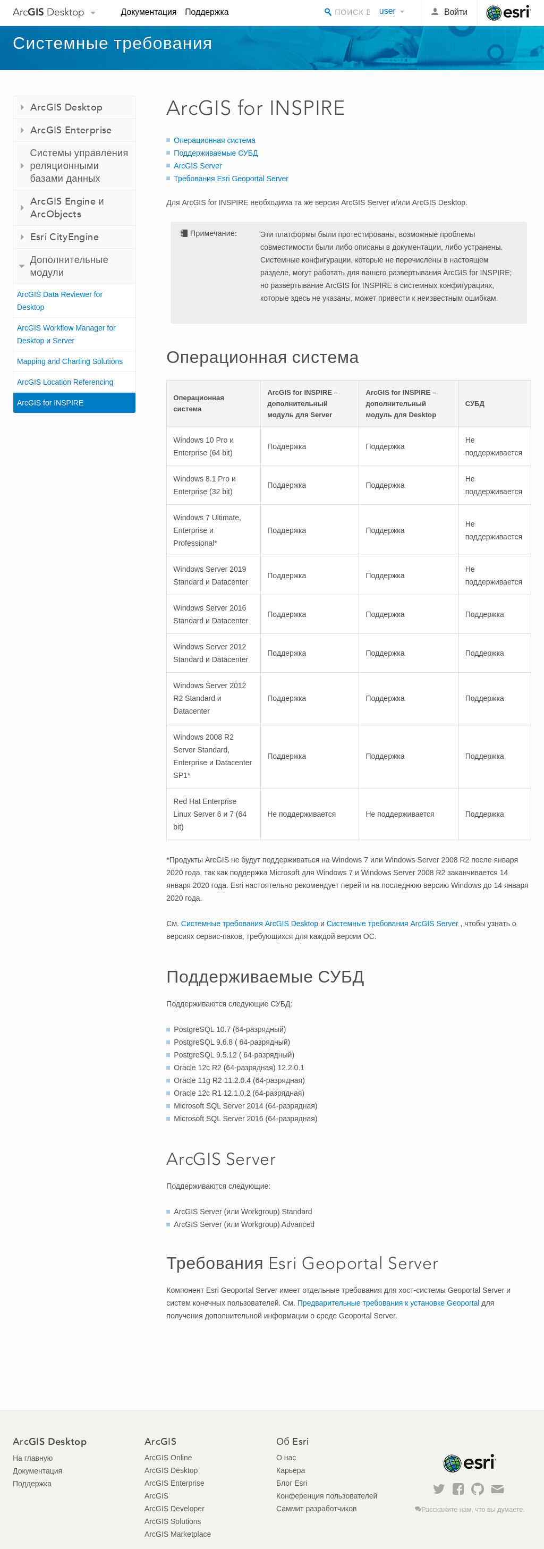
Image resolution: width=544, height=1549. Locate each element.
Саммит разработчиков (316, 1508)
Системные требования (112, 43)
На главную (33, 1458)
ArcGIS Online (168, 1457)
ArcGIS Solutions (172, 1521)
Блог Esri (291, 1483)
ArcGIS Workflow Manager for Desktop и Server (66, 334)
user (387, 10)
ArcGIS (156, 1496)
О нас (286, 1457)
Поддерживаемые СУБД (216, 153)
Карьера (290, 1470)
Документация (149, 12)
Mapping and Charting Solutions (70, 361)
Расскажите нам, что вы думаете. (473, 1509)
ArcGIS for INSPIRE (50, 403)
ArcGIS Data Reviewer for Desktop (60, 300)
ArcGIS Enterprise (174, 1483)
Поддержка (206, 12)
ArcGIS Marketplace (177, 1534)
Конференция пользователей (326, 1496)
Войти (456, 12)
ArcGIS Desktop (171, 1470)
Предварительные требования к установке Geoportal (389, 1303)
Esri (508, 13)
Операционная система (214, 140)
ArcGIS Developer (174, 1508)
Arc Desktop (48, 12)
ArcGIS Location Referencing (65, 382)
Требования (231, 178)
